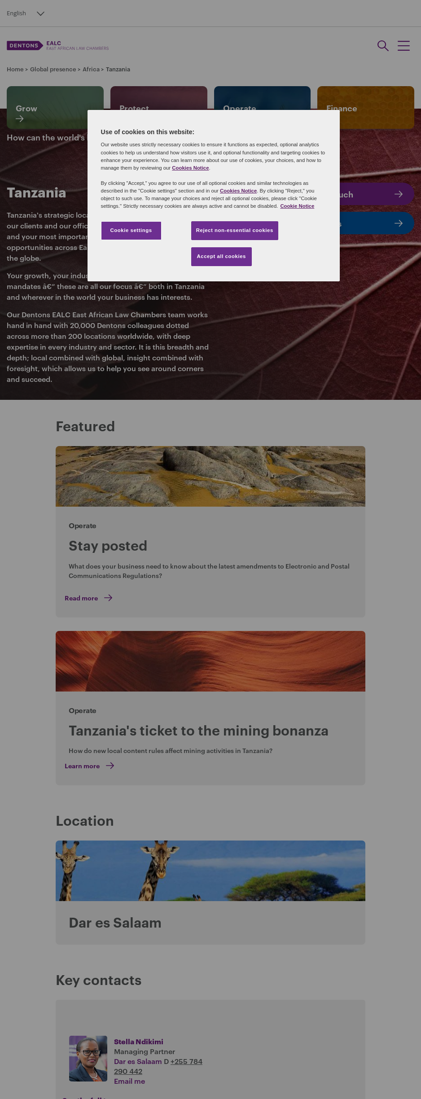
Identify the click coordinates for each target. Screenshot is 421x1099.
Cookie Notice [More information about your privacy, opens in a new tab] (297, 206)
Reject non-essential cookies (234, 230)
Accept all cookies (221, 256)
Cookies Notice (190, 168)
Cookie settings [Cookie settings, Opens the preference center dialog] (131, 230)
